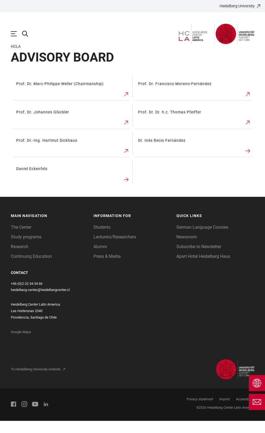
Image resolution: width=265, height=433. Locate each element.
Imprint (224, 411)
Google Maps (21, 344)
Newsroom (186, 249)
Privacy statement (200, 411)
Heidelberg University (237, 6)
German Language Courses (202, 239)
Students (101, 239)
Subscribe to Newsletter (198, 258)
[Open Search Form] (27, 33)
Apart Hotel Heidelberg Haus (203, 268)
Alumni (100, 258)
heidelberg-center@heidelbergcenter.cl (40, 302)
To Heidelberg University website (36, 381)
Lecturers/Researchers (114, 249)
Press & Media (107, 268)
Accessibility (245, 411)
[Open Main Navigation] (16, 33)
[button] (49, 228)
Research (19, 258)
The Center (21, 239)
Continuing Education (31, 268)
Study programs (26, 249)
